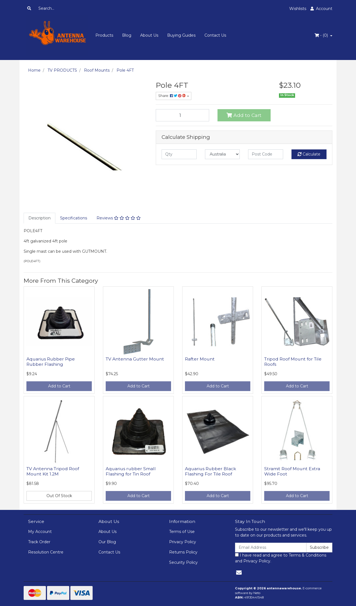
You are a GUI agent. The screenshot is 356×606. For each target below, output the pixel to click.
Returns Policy (183, 552)
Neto (256, 593)
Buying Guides (181, 35)
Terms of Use (182, 531)
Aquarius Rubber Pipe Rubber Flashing (50, 361)
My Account (40, 531)
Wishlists (297, 8)
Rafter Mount (200, 359)
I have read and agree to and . (280, 558)
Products (104, 35)
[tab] (39, 218)
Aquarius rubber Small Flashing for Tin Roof (131, 471)
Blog (126, 35)
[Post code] (265, 154)
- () (322, 35)
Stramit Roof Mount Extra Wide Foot (292, 471)
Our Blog (107, 541)
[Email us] (239, 572)
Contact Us (215, 35)
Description (39, 218)
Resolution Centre (45, 552)
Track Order (39, 541)
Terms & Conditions (307, 555)
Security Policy (183, 562)
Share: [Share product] (172, 96)
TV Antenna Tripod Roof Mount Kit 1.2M (52, 471)
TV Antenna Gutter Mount (135, 359)
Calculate (309, 154)
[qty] (179, 154)
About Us (149, 35)
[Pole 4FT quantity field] (182, 115)
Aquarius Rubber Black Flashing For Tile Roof (210, 471)
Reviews (119, 218)
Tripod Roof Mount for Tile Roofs (293, 361)
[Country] (222, 154)
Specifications (73, 218)
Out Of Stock (59, 495)
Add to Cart (243, 115)
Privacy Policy (182, 541)
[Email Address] (270, 547)
